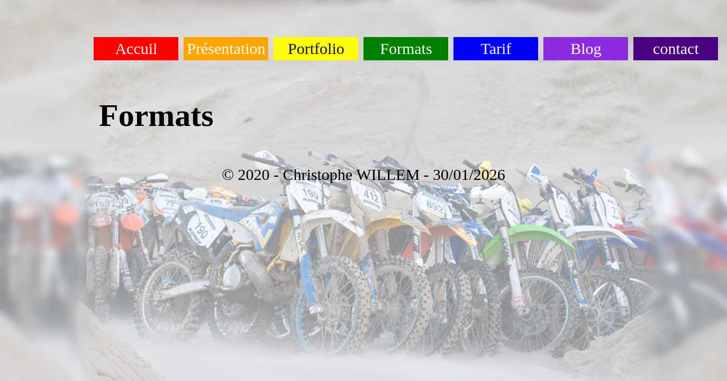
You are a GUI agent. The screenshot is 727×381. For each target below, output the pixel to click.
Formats (406, 48)
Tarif (495, 48)
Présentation (226, 48)
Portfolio (316, 48)
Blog (585, 48)
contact (676, 48)
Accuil (136, 48)
